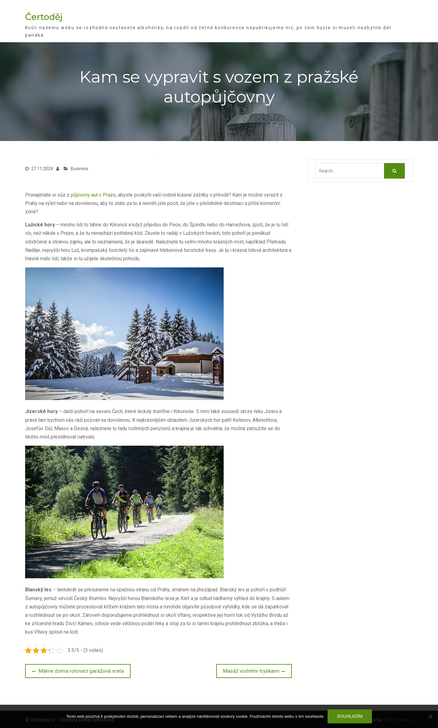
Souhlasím (349, 716)
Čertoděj (44, 16)
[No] (430, 716)
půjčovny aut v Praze (93, 194)
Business (79, 168)
